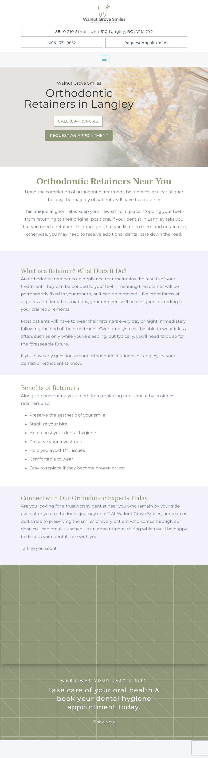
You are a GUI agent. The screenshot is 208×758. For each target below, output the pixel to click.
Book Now (104, 725)
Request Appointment (146, 42)
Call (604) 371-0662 (77, 121)
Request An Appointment (79, 137)
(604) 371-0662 (61, 42)
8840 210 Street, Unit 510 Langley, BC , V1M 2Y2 (104, 31)
